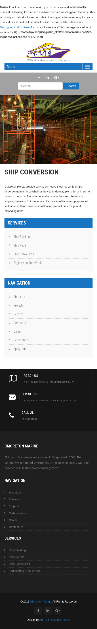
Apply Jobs (20, 348)
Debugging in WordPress (15, 26)
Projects (18, 305)
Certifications (21, 340)
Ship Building (21, 236)
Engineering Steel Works (28, 262)
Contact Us (20, 322)
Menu (11, 66)
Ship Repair (20, 245)
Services (18, 314)
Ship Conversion (23, 253)
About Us (19, 296)
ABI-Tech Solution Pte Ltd (54, 619)
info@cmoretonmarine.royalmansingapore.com (49, 399)
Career (17, 331)
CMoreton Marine (40, 601)
